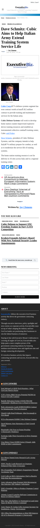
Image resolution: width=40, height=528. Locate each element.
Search (35, 261)
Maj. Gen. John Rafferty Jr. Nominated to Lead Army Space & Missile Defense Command (19, 502)
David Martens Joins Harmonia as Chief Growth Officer (18, 425)
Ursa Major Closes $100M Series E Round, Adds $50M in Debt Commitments (18, 443)
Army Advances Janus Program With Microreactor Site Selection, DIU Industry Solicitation (18, 483)
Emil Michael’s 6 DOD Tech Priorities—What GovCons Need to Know (17, 389)
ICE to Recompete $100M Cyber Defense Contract (19, 419)
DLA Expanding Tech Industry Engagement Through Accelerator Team (19, 471)
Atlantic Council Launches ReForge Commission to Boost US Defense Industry (19, 496)
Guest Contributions (7, 371)
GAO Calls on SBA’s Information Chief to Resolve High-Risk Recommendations (19, 477)
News (16, 221)
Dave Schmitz (6, 138)
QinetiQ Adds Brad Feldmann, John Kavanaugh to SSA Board (18, 414)
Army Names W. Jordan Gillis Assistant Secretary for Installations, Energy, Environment (19, 508)
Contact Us (4, 375)
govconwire (10, 384)
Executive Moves (8, 235)
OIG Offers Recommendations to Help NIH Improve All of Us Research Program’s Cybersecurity (19, 514)
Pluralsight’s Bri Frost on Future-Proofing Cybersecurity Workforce (15, 431)
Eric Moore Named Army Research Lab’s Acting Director (18, 459)
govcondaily (10, 453)
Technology (24, 221)
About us (4, 366)
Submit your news (6, 373)
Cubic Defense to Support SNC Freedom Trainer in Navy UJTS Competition (17, 227)
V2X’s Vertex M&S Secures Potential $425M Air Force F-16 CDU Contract (18, 396)
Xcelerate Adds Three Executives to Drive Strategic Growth (19, 437)
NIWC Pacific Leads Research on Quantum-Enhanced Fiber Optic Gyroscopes (16, 465)
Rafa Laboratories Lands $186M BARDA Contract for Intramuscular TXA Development (19, 408)
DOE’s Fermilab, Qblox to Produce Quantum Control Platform (19, 489)
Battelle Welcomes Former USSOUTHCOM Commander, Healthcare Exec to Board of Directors (19, 402)
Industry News (7, 221)
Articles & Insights (6, 369)
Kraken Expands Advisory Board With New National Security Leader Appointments (19, 240)
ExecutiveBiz (5, 314)
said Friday (10, 133)
